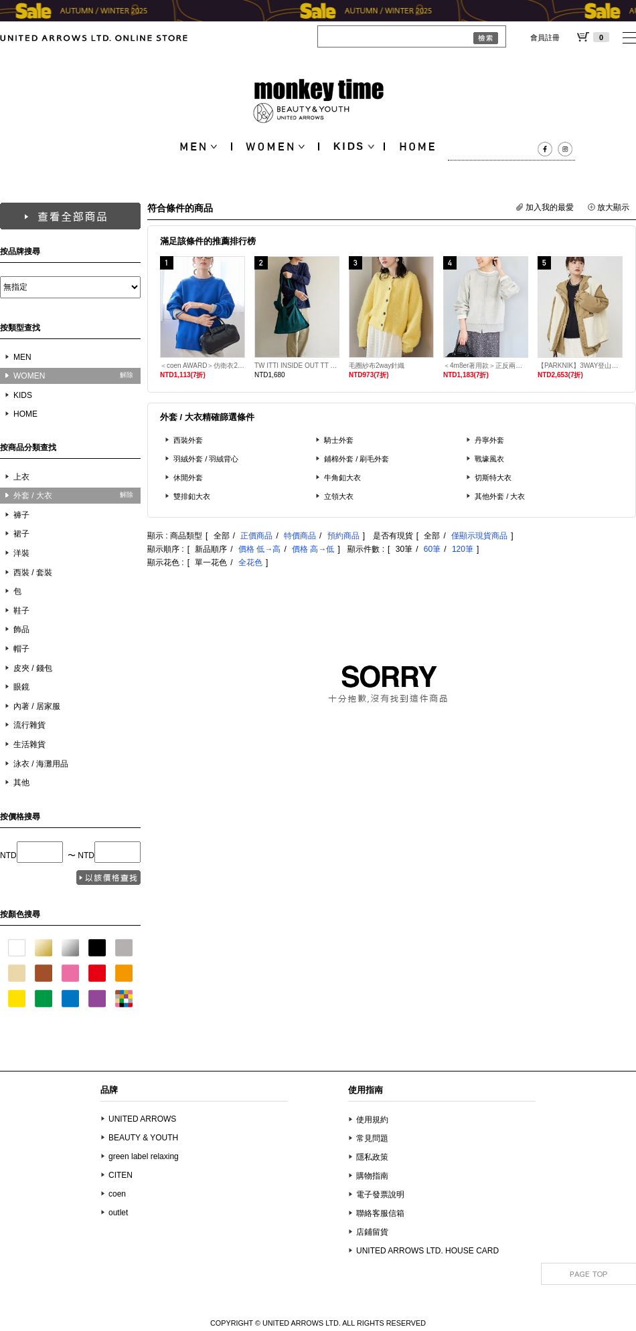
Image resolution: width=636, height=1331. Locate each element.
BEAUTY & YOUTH (143, 1137)
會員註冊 (545, 37)
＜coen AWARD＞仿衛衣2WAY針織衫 (202, 365)
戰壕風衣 (489, 459)
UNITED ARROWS (142, 1119)
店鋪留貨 (372, 1232)
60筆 (432, 549)
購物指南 (372, 1176)
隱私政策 (372, 1157)
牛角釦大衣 (342, 478)
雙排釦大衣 (191, 496)
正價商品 (256, 535)
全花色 (250, 562)
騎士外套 (338, 440)
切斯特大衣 (493, 478)
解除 (126, 375)
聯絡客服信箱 (380, 1213)
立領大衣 (338, 496)
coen (117, 1194)
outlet (118, 1212)
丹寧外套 (489, 440)
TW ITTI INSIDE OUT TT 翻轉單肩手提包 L (296, 365)
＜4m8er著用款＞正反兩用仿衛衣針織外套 (485, 365)
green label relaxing (143, 1156)
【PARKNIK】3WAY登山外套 (580, 365)
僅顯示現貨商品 (479, 535)
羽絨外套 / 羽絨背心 (206, 459)
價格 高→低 (313, 549)
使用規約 (372, 1119)
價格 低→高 (259, 549)
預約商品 (343, 535)
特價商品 (300, 535)
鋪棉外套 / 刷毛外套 (357, 459)
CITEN (120, 1175)
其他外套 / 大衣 (500, 496)
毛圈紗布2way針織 (376, 365)
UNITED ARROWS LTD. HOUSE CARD (427, 1250)
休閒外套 (188, 478)
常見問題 (372, 1138)
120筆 (462, 549)
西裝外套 (188, 440)
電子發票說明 (380, 1194)
